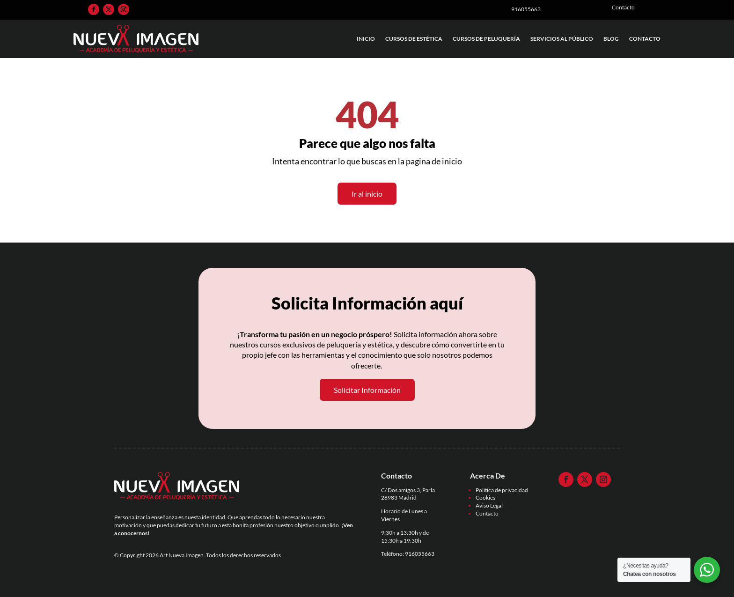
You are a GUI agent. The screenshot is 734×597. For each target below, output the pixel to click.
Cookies (485, 497)
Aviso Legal (489, 505)
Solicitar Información (367, 389)
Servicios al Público (561, 38)
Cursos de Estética (413, 38)
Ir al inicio (367, 193)
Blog (611, 38)
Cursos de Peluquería (486, 38)
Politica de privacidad (502, 490)
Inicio (366, 38)
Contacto (645, 38)
